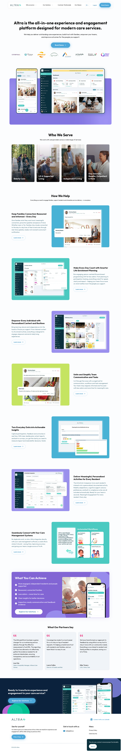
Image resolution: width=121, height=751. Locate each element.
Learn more (18, 238)
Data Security (93, 733)
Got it (93, 746)
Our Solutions (48, 5)
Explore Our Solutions (28, 612)
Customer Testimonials (64, 5)
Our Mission (78, 5)
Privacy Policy (93, 730)
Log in (95, 5)
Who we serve (31, 5)
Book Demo (105, 5)
